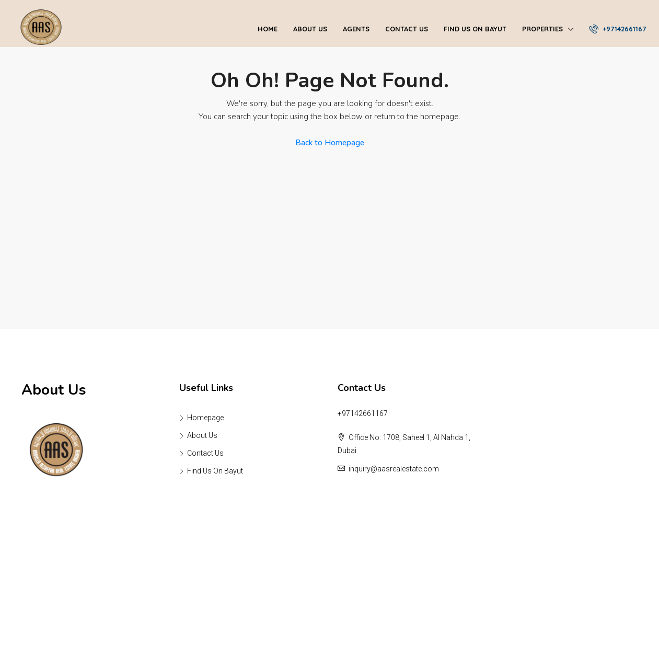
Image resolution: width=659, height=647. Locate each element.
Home (268, 29)
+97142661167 (617, 28)
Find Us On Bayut (475, 29)
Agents (356, 29)
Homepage (205, 417)
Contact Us (406, 29)
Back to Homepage (329, 142)
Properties (542, 29)
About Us (310, 29)
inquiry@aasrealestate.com (394, 469)
